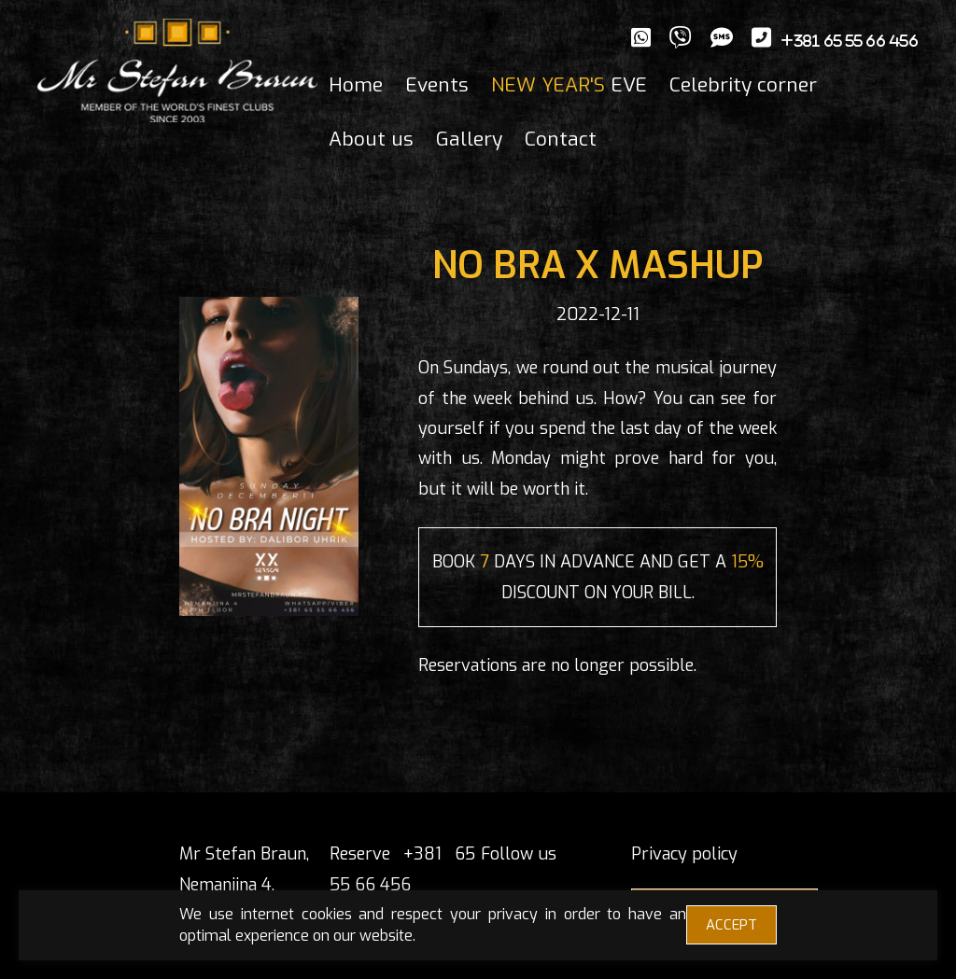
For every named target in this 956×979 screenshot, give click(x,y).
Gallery (469, 139)
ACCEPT (731, 925)
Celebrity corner (743, 85)
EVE (569, 85)
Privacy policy (684, 854)
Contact (561, 139)
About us (371, 139)
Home (356, 85)
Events (437, 85)
